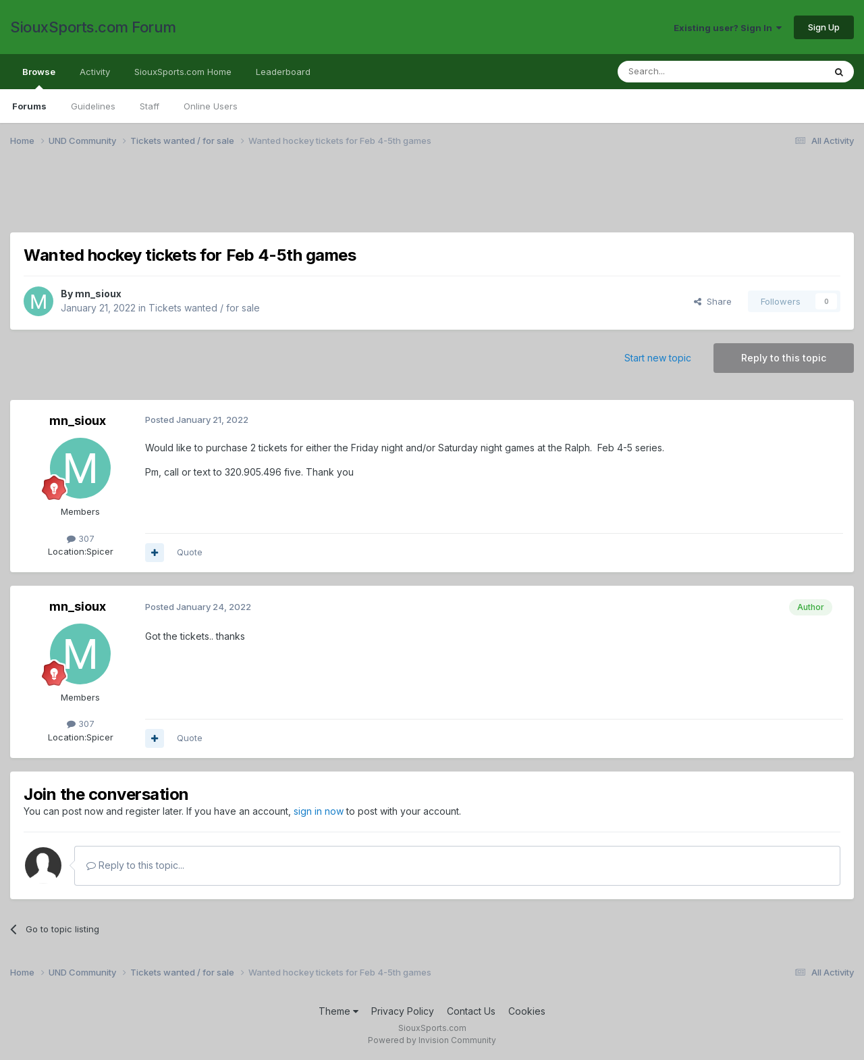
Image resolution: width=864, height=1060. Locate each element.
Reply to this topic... (135, 865)
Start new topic (657, 357)
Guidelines (93, 106)
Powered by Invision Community (432, 1040)
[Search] (686, 71)
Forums (29, 106)
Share (713, 301)
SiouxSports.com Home (183, 71)
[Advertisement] (415, 198)
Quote (189, 552)
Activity (95, 71)
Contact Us (471, 1011)
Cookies (526, 1011)
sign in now (319, 811)
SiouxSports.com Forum (93, 27)
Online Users (211, 106)
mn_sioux (98, 293)
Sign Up (824, 27)
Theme (338, 1011)
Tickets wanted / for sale (204, 307)
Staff (149, 106)
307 (80, 538)
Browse (38, 77)
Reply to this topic (783, 357)
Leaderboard (283, 71)
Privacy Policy (402, 1011)
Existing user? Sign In (728, 27)
